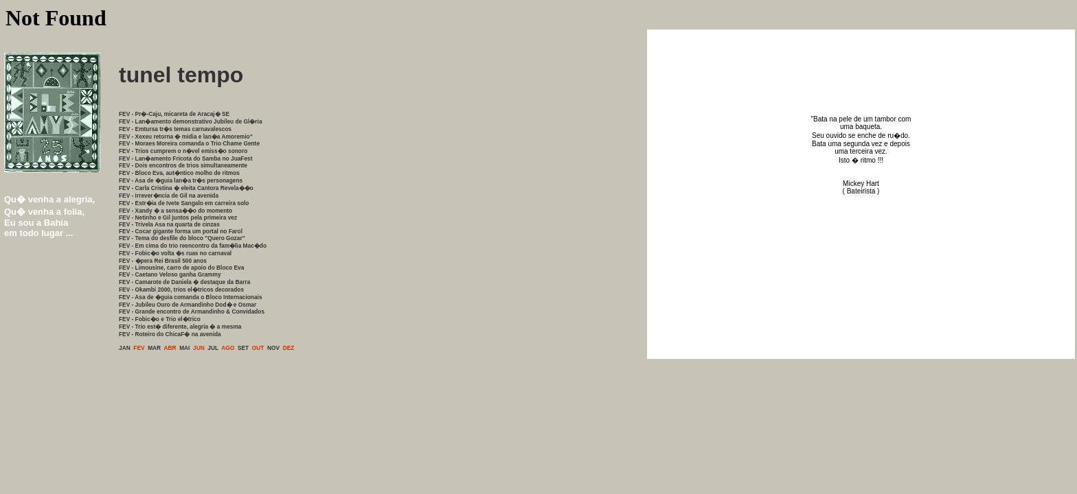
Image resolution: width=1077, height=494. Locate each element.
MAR (154, 347)
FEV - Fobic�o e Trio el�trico (160, 319)
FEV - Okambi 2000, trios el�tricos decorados (181, 289)
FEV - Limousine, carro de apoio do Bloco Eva (181, 267)
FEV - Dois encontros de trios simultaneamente (183, 165)
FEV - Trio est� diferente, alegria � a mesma (180, 326)
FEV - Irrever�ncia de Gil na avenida (168, 195)
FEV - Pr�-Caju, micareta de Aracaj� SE (174, 113)
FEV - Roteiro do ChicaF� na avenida (170, 334)
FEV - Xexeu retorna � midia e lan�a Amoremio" (186, 136)
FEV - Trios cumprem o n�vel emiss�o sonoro (183, 151)
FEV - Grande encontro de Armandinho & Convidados (191, 311)
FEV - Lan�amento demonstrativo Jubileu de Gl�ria (190, 121)
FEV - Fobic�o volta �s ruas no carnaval (175, 253)
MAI (184, 347)
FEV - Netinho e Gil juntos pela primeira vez (178, 217)
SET (243, 347)
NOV (273, 347)
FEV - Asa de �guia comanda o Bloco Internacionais (190, 297)
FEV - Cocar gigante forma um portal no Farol (180, 231)
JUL (212, 347)
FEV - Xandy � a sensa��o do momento (175, 210)
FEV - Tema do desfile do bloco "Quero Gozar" (182, 238)
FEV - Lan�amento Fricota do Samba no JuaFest (186, 158)
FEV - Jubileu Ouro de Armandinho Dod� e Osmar (187, 304)
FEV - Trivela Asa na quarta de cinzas (169, 224)
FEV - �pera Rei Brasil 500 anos (163, 260)
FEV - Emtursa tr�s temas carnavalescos (175, 129)
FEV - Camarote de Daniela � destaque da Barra (184, 282)
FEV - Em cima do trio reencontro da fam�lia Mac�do (193, 245)
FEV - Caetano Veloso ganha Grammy (170, 274)
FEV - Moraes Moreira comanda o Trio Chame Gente (189, 143)
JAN (125, 347)
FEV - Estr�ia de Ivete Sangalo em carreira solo (184, 203)
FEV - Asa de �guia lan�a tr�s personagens (180, 180)
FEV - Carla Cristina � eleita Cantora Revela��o (186, 188)
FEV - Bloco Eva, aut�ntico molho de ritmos (179, 172)
